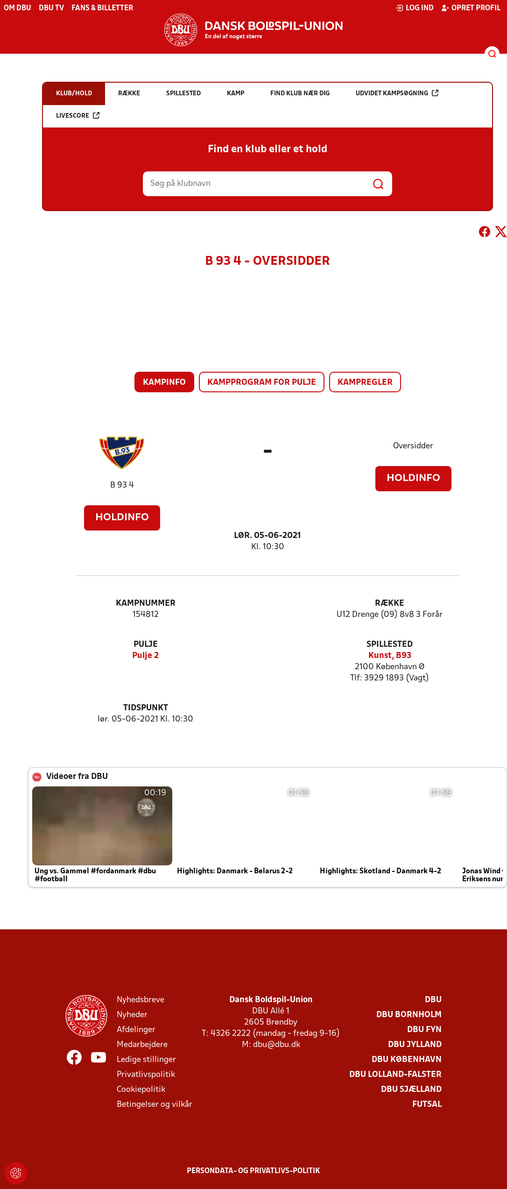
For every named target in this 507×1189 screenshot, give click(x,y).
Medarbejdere (142, 1045)
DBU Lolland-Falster (395, 1075)
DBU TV (51, 8)
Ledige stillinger (146, 1060)
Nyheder (132, 1015)
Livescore (77, 115)
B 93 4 (122, 485)
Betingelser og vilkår (154, 1105)
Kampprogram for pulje (261, 383)
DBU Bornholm (409, 1015)
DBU (433, 1000)
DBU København (407, 1060)
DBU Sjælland (411, 1090)
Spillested (389, 645)
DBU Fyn (424, 1030)
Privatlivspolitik (146, 1075)
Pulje (146, 645)
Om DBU (17, 8)
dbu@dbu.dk (276, 1045)
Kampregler (365, 383)
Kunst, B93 (389, 656)
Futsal (427, 1105)
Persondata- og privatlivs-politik (253, 1171)
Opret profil (470, 8)
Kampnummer (146, 604)
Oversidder (413, 446)
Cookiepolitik (141, 1090)
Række (389, 604)
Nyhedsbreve (140, 1000)
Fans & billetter (102, 8)
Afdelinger (136, 1030)
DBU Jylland (415, 1045)
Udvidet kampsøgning (397, 93)
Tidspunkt (145, 708)
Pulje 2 (145, 656)
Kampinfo (164, 383)
